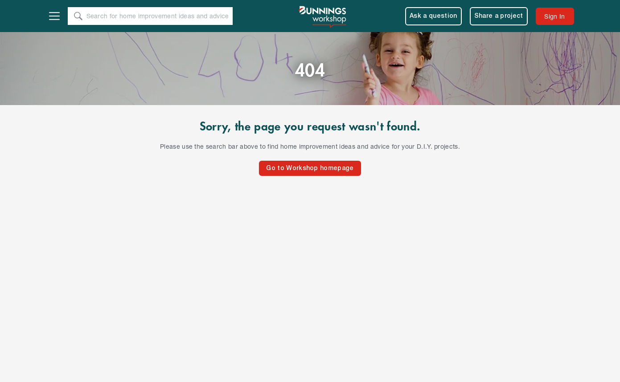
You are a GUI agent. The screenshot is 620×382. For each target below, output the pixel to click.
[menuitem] (555, 16)
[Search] (78, 16)
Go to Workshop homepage (309, 168)
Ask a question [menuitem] (433, 16)
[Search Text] (159, 16)
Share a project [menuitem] (498, 16)
